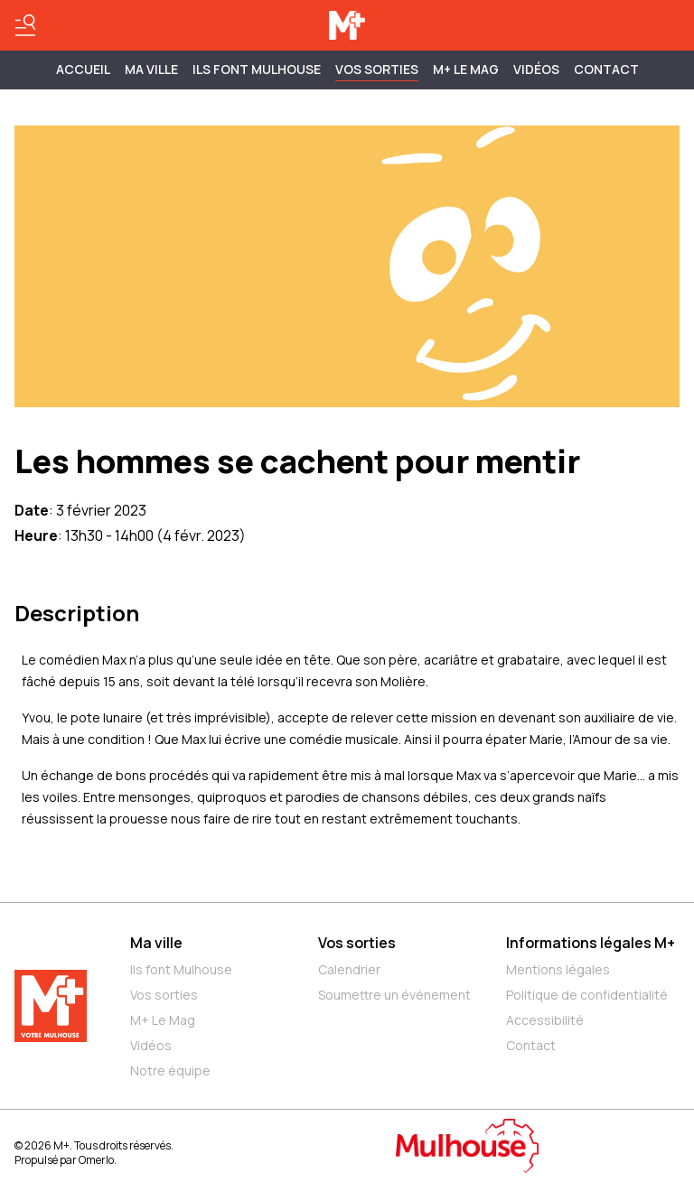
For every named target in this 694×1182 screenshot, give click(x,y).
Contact (606, 69)
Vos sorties (376, 69)
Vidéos (536, 69)
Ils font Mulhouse (181, 969)
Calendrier (349, 969)
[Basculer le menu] (25, 25)
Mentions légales (558, 969)
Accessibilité (545, 1019)
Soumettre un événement (394, 994)
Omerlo (96, 1160)
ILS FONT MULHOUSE (256, 69)
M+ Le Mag (466, 69)
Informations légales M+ (590, 943)
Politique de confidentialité (587, 994)
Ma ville (156, 943)
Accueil (83, 69)
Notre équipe (170, 1070)
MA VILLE (151, 69)
